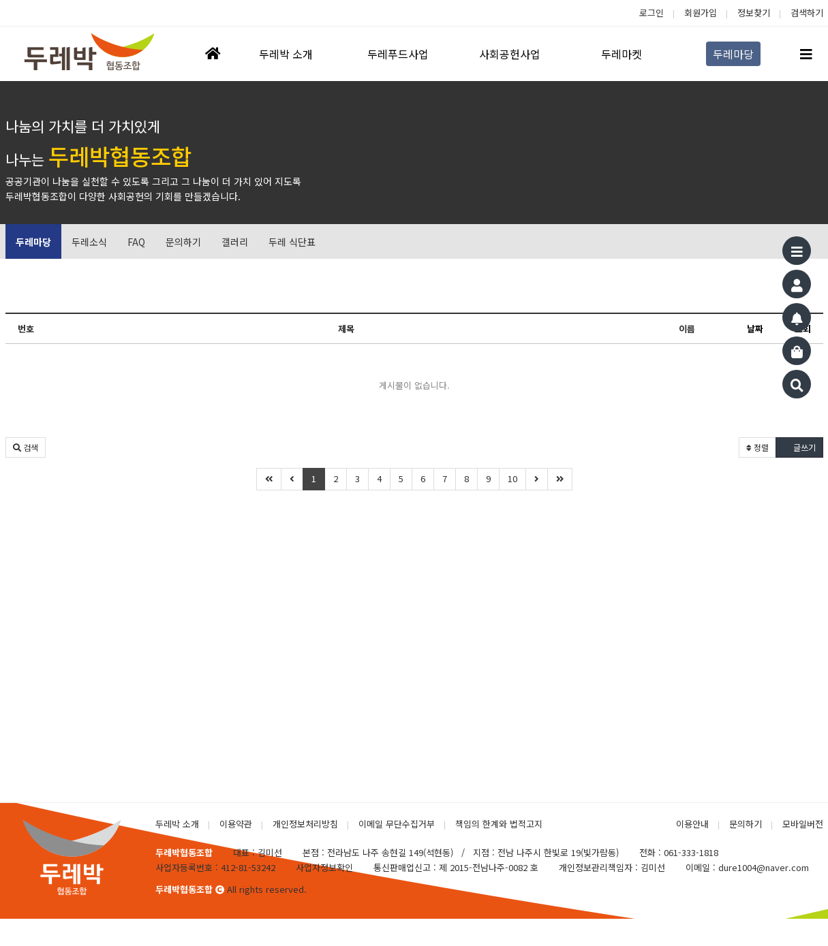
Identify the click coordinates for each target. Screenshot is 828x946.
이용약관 (235, 823)
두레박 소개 (177, 823)
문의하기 (183, 242)
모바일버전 (802, 823)
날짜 (755, 328)
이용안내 (692, 823)
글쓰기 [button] (799, 447)
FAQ (136, 242)
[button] (25, 447)
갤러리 (234, 242)
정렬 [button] (757, 447)
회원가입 (700, 12)
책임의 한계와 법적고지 (498, 823)
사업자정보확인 (324, 867)
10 (512, 478)
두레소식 (89, 242)
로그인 (651, 12)
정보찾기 (753, 12)
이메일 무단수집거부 (396, 823)
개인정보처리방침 (305, 823)
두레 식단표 (292, 242)
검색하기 (807, 12)
